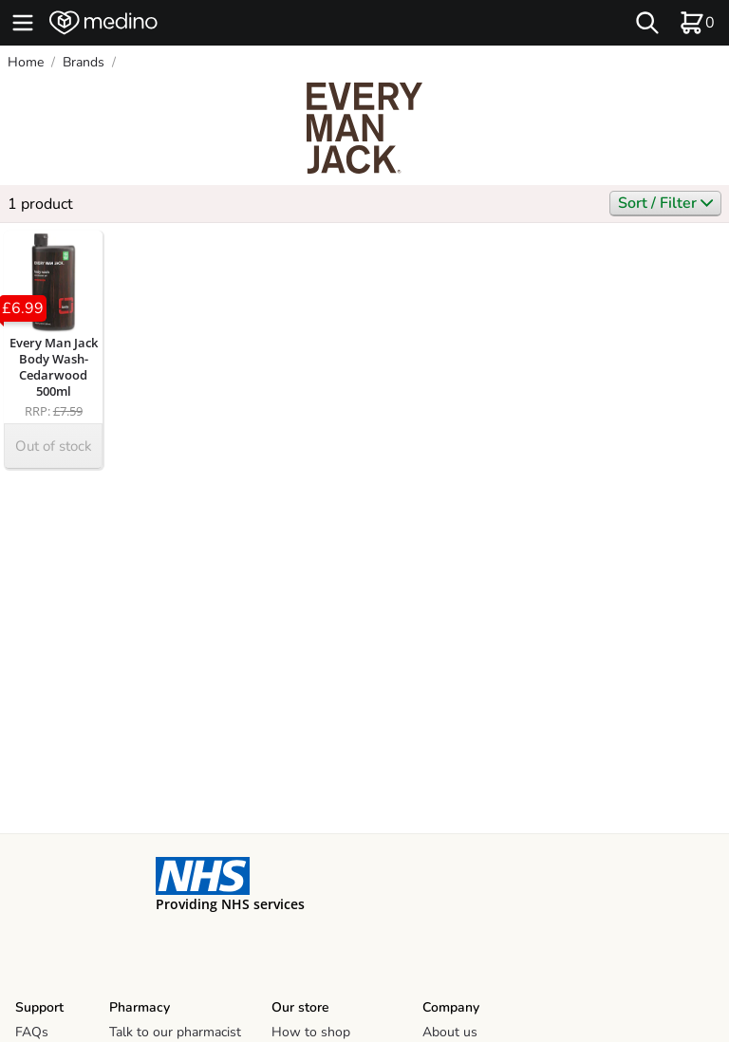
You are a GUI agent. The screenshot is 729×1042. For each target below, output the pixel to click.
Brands (83, 62)
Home (26, 62)
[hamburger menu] (23, 22)
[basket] (697, 23)
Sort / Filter (665, 203)
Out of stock (53, 446)
